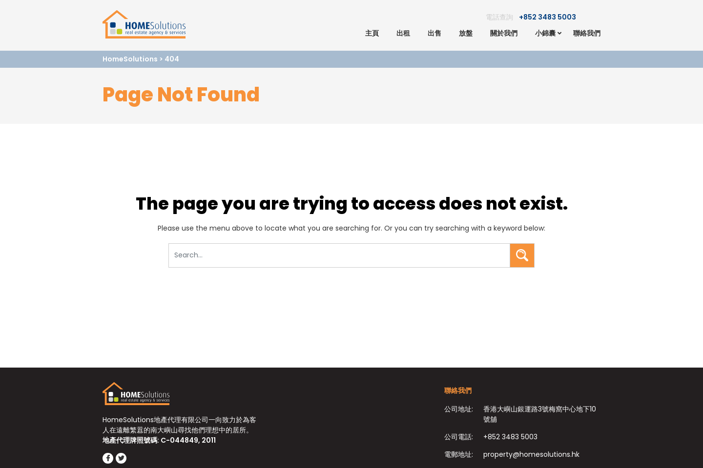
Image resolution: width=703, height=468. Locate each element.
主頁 (372, 33)
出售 (434, 33)
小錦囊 (545, 33)
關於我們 (503, 33)
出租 (403, 33)
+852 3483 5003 (547, 17)
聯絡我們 (586, 33)
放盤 (466, 33)
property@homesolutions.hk (531, 454)
